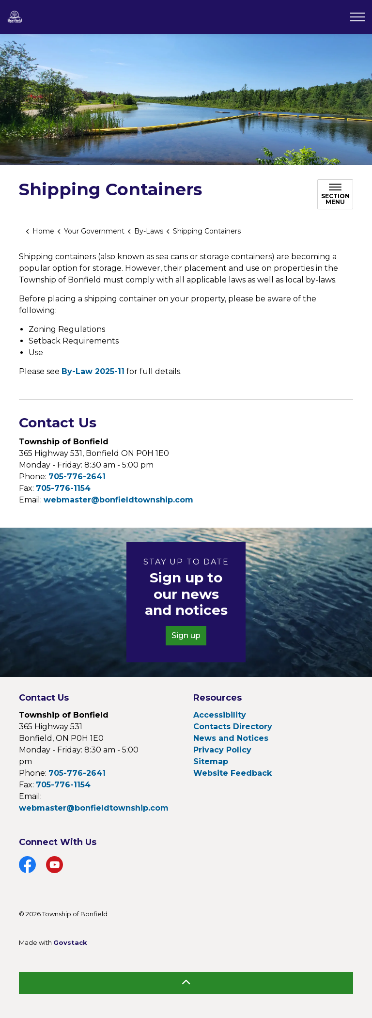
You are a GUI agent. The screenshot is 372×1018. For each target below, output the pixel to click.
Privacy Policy (222, 749)
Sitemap (210, 761)
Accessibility (219, 715)
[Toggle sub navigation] (335, 194)
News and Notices (230, 738)
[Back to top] (186, 983)
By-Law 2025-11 (93, 371)
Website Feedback (232, 773)
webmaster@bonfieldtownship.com (118, 499)
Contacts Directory (232, 726)
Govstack (70, 942)
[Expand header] (357, 17)
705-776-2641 (77, 476)
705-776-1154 (63, 488)
